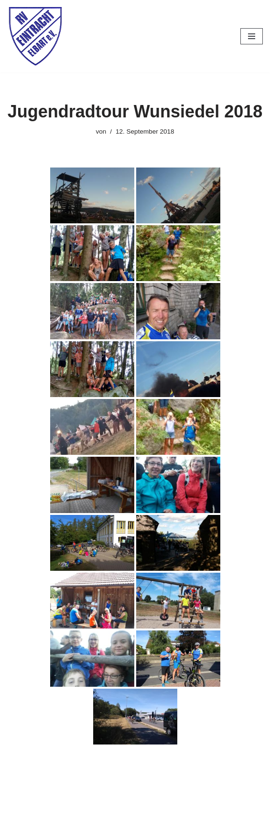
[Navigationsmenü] (251, 36)
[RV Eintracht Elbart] (36, 36)
